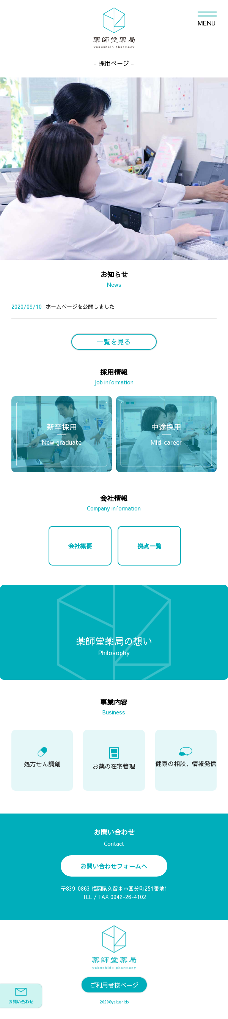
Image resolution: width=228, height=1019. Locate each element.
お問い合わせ (21, 996)
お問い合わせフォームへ (113, 866)
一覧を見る (114, 341)
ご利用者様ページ (114, 985)
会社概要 (80, 546)
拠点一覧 (149, 546)
